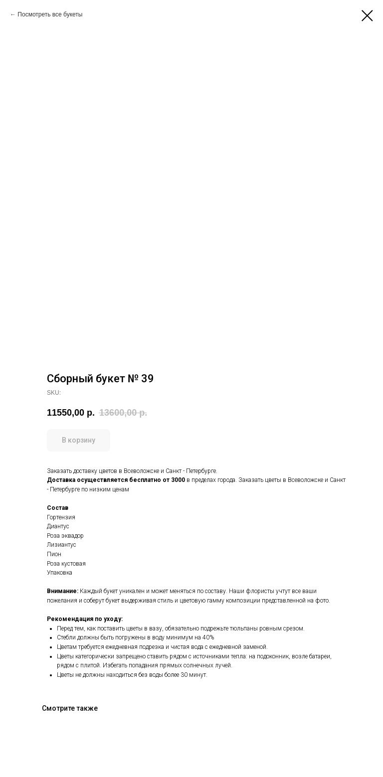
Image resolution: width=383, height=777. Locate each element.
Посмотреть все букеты (49, 14)
